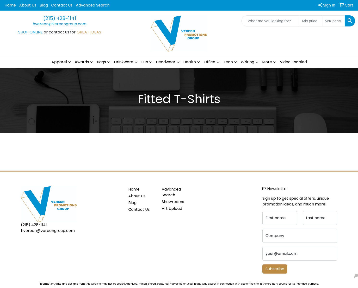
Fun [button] (144, 62)
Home (10, 5)
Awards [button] (82, 62)
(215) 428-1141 (59, 18)
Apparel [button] (59, 62)
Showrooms (173, 202)
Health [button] (189, 62)
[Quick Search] (270, 20)
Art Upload (172, 208)
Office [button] (209, 62)
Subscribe (274, 269)
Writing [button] (247, 62)
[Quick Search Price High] (333, 20)
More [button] (267, 62)
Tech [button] (228, 62)
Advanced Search (93, 5)
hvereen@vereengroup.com (59, 24)
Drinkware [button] (123, 62)
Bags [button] (101, 62)
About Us (27, 5)
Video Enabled (293, 62)
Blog (44, 5)
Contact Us (62, 5)
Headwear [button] (165, 62)
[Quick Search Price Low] (311, 20)
